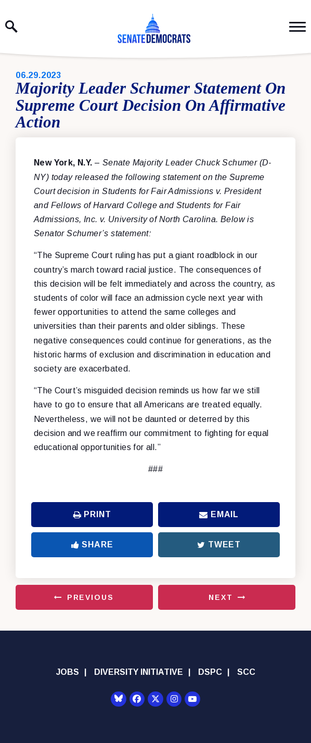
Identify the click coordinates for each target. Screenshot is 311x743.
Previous (90, 597)
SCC (246, 672)
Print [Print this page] (92, 514)
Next (220, 597)
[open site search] (11, 26)
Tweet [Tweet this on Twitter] (219, 544)
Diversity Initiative (138, 672)
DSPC (210, 672)
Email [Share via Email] (219, 514)
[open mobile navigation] (297, 26)
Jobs (67, 672)
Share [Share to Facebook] (92, 544)
